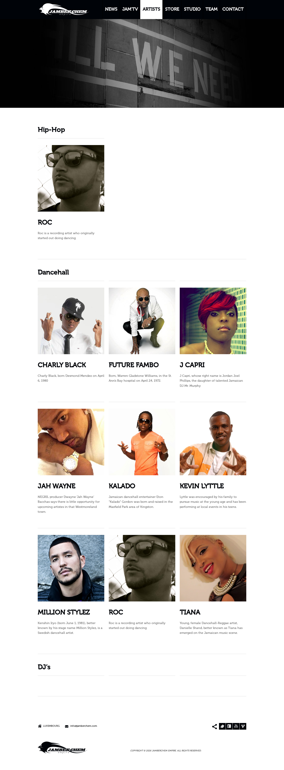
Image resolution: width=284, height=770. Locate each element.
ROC (45, 223)
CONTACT (233, 9)
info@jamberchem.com (83, 726)
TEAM (211, 9)
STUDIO (192, 9)
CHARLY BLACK (62, 365)
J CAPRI (192, 365)
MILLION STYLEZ (64, 612)
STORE (172, 9)
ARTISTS (151, 9)
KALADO (122, 486)
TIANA (190, 612)
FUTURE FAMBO (134, 365)
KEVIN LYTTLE (202, 486)
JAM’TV (130, 9)
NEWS (111, 9)
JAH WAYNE (56, 486)
